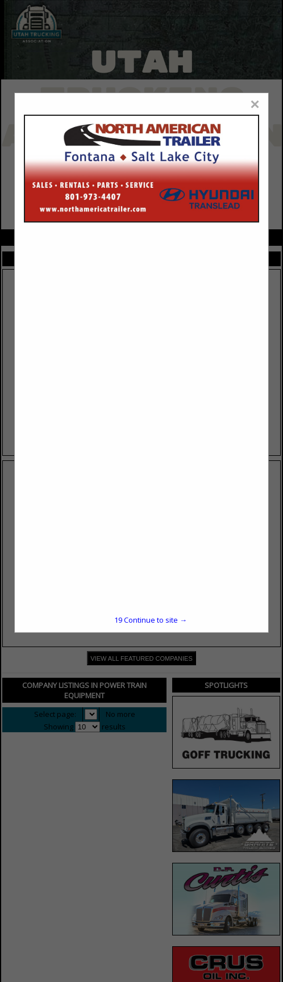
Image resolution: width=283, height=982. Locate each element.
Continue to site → (150, 620)
